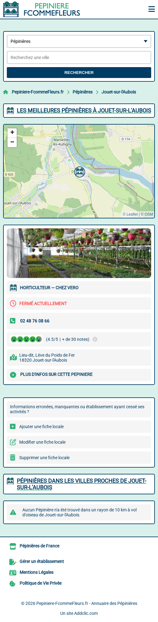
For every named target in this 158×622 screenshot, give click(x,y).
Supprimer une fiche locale (44, 457)
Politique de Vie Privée (40, 583)
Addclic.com (86, 613)
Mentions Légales (36, 572)
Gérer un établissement (42, 561)
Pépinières (83, 91)
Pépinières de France (39, 545)
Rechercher (78, 72)
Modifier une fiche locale (42, 442)
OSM (149, 214)
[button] (79, 171)
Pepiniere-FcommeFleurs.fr (38, 91)
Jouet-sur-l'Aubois (119, 91)
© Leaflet (130, 214)
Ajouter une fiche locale (41, 426)
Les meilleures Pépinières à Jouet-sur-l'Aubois (84, 110)
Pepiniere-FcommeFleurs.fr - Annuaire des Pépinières (86, 603)
